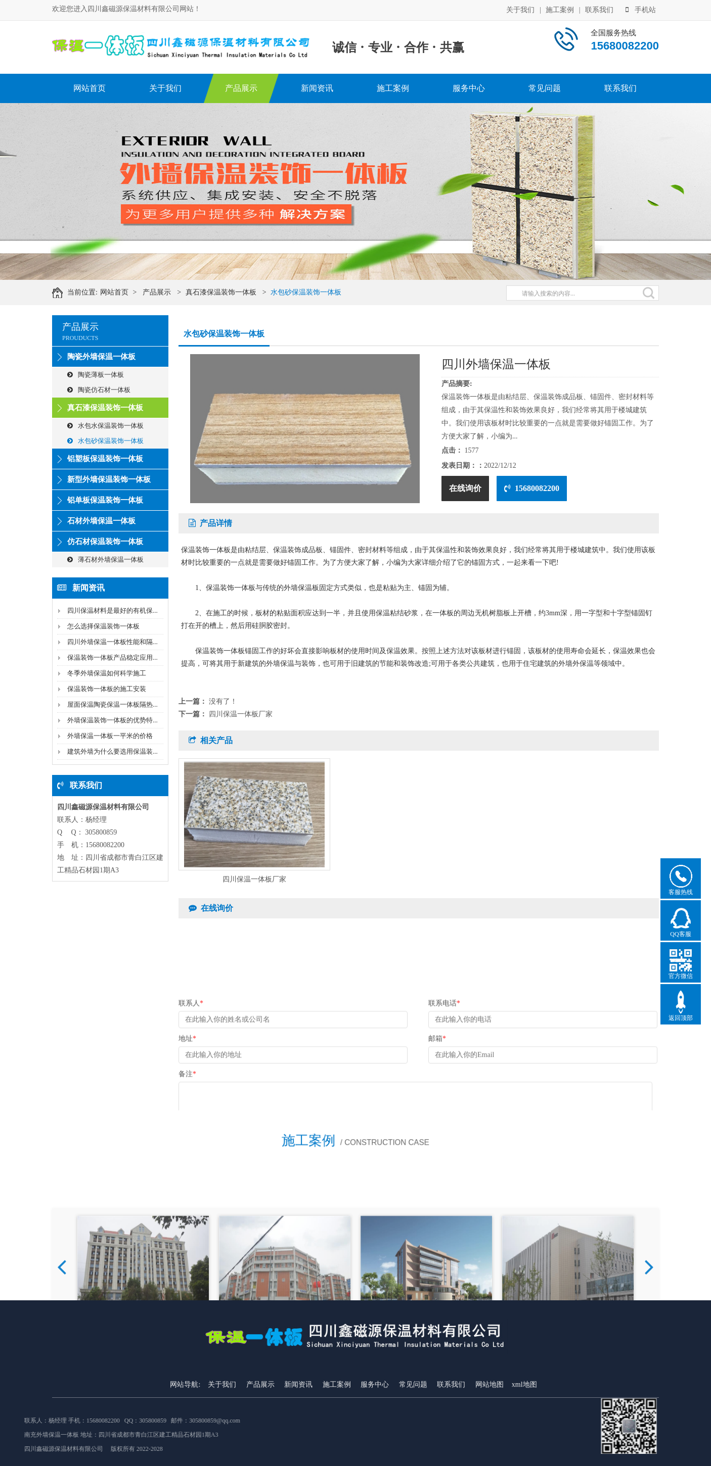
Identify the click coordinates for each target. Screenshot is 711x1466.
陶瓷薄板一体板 (95, 374)
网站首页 (89, 88)
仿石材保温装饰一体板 (105, 541)
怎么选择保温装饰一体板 (103, 626)
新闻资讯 (317, 88)
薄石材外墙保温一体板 (105, 559)
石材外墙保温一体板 (101, 521)
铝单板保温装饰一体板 (105, 500)
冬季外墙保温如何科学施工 (106, 673)
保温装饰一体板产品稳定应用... (112, 657)
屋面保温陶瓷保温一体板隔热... (112, 704)
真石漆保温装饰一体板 (248, 292)
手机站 (641, 8)
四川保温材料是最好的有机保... (112, 610)
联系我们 (599, 8)
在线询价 (465, 488)
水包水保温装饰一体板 (105, 425)
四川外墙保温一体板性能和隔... (112, 642)
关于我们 (520, 8)
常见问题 (544, 88)
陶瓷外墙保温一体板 (101, 357)
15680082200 (531, 488)
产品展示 (241, 88)
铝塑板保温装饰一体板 (105, 459)
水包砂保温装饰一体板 (333, 292)
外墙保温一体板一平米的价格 (110, 736)
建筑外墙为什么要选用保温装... (112, 751)
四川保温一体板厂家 (241, 714)
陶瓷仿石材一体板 (98, 390)
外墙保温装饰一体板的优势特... (112, 720)
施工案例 (560, 8)
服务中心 (469, 88)
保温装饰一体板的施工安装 (106, 689)
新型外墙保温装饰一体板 (109, 479)
